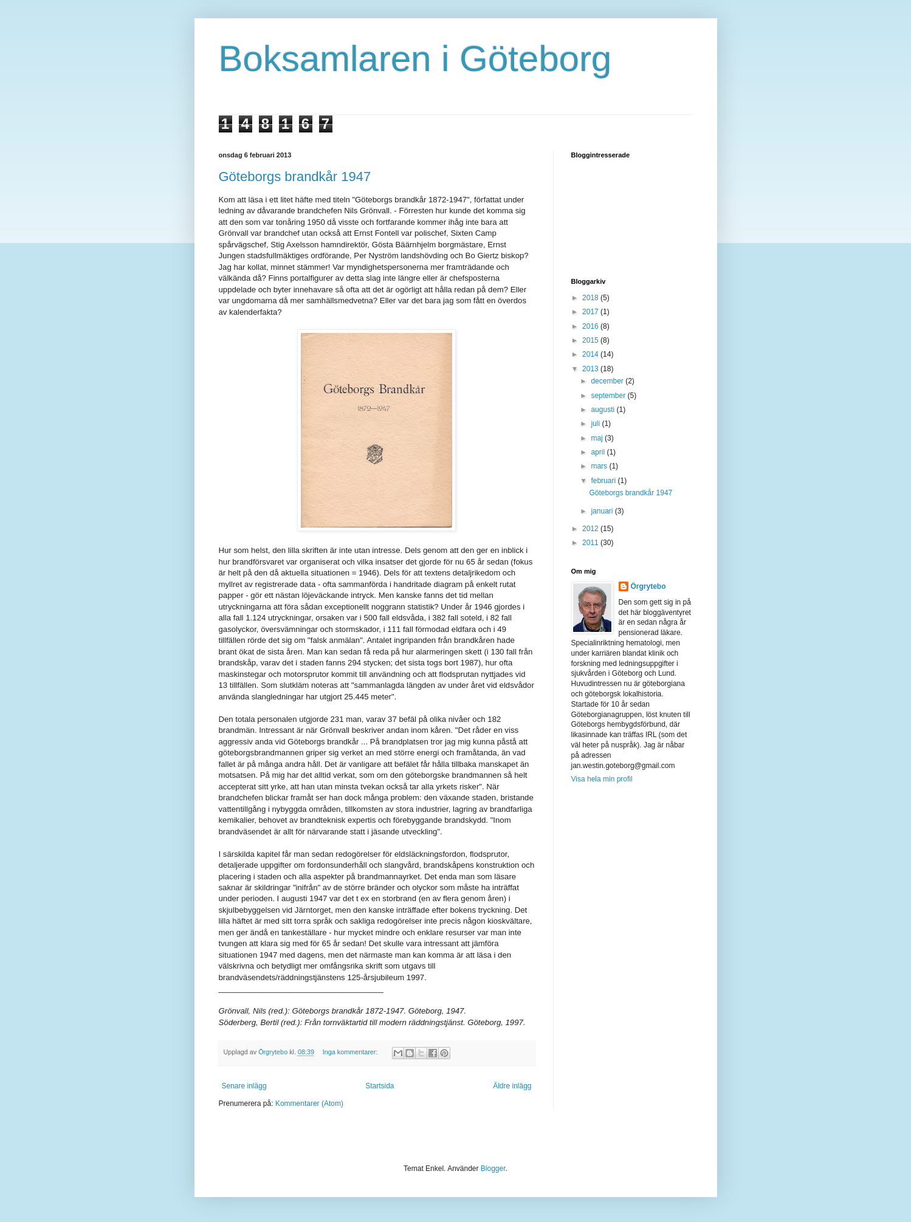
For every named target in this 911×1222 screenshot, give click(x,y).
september (609, 395)
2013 (591, 369)
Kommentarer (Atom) (309, 1103)
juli (596, 423)
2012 (591, 528)
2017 (591, 311)
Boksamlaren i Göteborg (415, 58)
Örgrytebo (648, 586)
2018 (591, 297)
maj (598, 438)
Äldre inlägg (512, 1086)
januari (602, 511)
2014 (591, 354)
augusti (603, 409)
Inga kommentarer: (351, 1052)
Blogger (493, 1168)
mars (600, 466)
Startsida (379, 1086)
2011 (591, 542)
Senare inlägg (244, 1086)
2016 (591, 326)
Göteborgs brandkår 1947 (295, 176)
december (608, 381)
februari (604, 480)
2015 (591, 340)
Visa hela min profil (602, 779)
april (599, 452)
